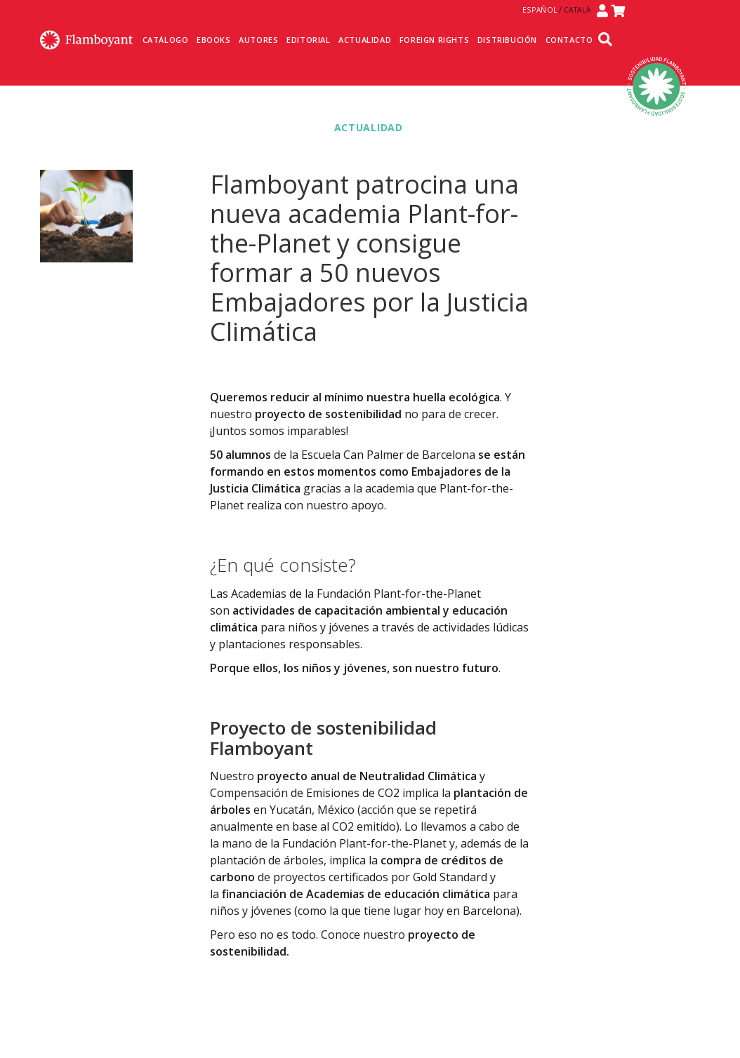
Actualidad (364, 39)
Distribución (507, 39)
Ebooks (214, 39)
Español (539, 10)
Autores (258, 39)
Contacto (569, 39)
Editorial (308, 39)
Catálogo (166, 39)
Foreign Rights (434, 39)
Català (577, 10)
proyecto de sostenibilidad (328, 414)
